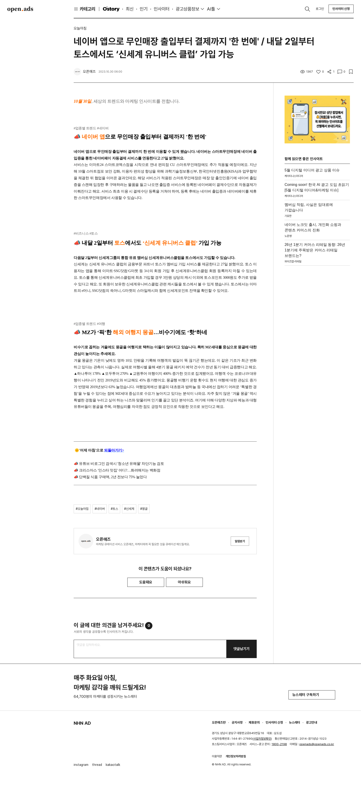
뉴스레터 (294, 722)
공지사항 (237, 722)
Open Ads (20, 9)
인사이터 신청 (341, 9)
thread (97, 765)
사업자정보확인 (262, 738)
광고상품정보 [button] (187, 9)
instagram (81, 765)
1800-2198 (279, 744)
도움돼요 (145, 582)
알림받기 (240, 541)
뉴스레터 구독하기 (311, 695)
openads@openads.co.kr (316, 744)
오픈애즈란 (219, 722)
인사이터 (161, 9)
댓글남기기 (241, 649)
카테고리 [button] (84, 9)
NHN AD (82, 723)
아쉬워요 (184, 582)
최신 (130, 9)
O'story (111, 9)
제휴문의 (254, 722)
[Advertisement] (317, 336)
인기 (144, 9)
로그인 (320, 9)
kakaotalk (113, 765)
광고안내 (311, 722)
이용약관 (217, 756)
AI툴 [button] (211, 9)
